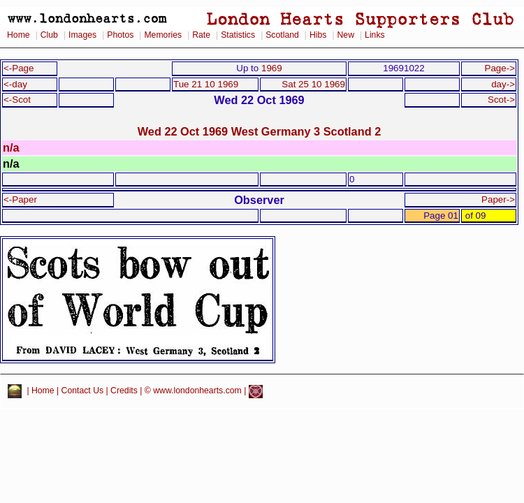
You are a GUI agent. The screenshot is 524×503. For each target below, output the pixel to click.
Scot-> (501, 99)
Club (49, 35)
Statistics (238, 35)
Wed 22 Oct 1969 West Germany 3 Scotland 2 (259, 131)
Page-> (499, 68)
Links (375, 35)
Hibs (318, 35)
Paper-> (498, 199)
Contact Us (82, 391)
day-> (503, 84)
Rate (201, 35)
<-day (15, 84)
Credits (124, 391)
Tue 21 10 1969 (205, 84)
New (345, 35)
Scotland (282, 35)
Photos (120, 35)
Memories (163, 35)
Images (82, 35)
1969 (271, 68)
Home (18, 35)
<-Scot (17, 99)
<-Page (18, 68)
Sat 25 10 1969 (313, 84)
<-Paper (20, 199)
